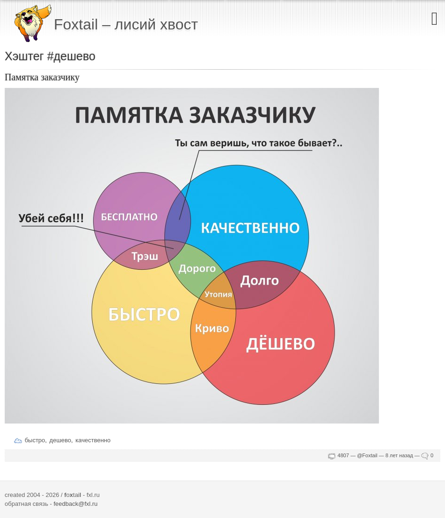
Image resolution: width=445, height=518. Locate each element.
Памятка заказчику (42, 77)
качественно (92, 440)
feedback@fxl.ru (75, 503)
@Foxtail (367, 455)
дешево (60, 440)
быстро (35, 440)
